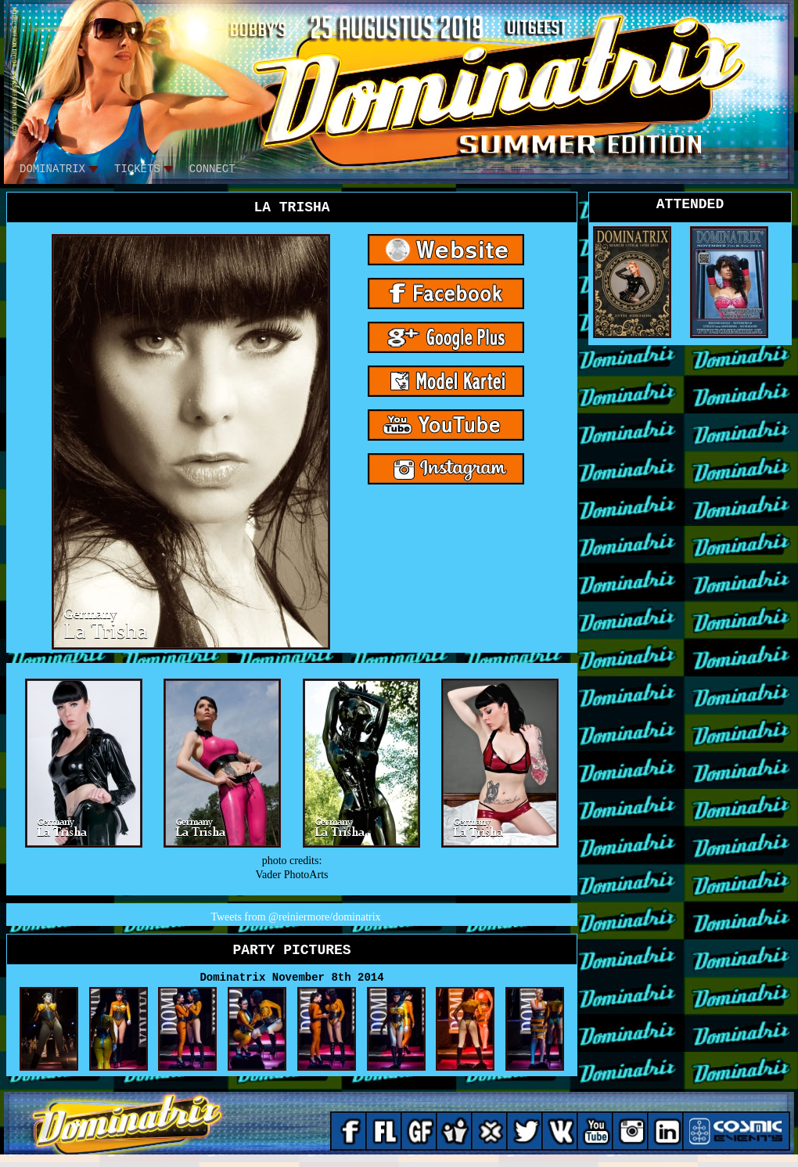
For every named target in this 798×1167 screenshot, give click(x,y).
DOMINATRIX (52, 169)
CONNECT (212, 169)
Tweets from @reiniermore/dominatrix (295, 917)
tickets (137, 169)
